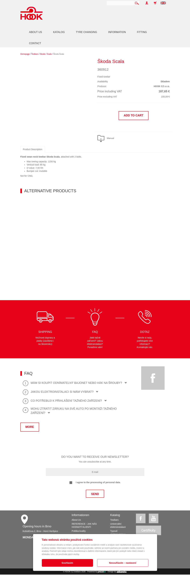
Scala (49, 54)
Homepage (25, 54)
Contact (35, 43)
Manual (110, 138)
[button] (164, 1)
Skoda (42, 54)
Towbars (34, 54)
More (29, 427)
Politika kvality (79, 531)
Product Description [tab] (32, 150)
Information (117, 32)
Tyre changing (86, 32)
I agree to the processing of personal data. (95, 483)
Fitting (142, 32)
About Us (35, 32)
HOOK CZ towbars (73, 572)
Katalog (59, 32)
